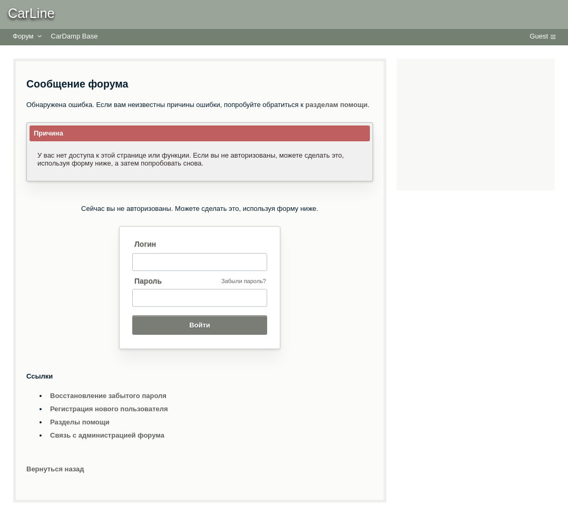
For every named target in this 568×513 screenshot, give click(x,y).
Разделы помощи (80, 422)
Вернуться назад (55, 469)
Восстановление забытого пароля (108, 396)
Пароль (148, 281)
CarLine (31, 13)
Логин (145, 244)
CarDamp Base (74, 36)
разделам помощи (337, 105)
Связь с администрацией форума (107, 435)
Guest (539, 36)
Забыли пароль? (243, 281)
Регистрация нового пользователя (109, 409)
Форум (23, 36)
